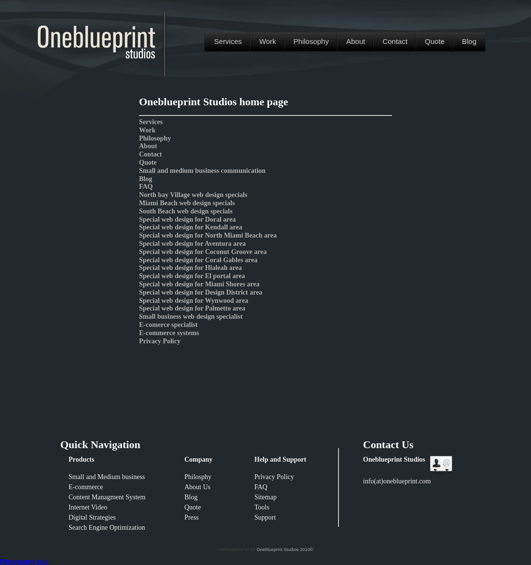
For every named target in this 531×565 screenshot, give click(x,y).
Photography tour (24, 561)
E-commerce (86, 487)
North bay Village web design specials (193, 194)
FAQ (146, 186)
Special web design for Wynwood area (193, 300)
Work (267, 41)
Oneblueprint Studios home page (213, 102)
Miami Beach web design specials (187, 203)
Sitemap (265, 497)
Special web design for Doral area (187, 219)
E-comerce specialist (168, 324)
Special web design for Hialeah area (190, 267)
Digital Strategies (92, 517)
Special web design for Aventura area (192, 243)
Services (228, 41)
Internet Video (88, 507)
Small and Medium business (107, 476)
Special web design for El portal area (192, 276)
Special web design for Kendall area (190, 227)
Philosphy (197, 476)
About (355, 41)
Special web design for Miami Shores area (199, 284)
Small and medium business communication (202, 170)
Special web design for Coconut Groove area (202, 251)
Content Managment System (107, 497)
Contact (394, 41)
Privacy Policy (160, 341)
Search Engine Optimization (107, 527)
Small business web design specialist (191, 316)
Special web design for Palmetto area (192, 308)
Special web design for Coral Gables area (198, 260)
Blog (469, 41)
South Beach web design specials (186, 211)
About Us (197, 487)
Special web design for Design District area (200, 292)
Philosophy (311, 41)
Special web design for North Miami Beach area (208, 235)
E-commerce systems (169, 333)
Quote (435, 41)
